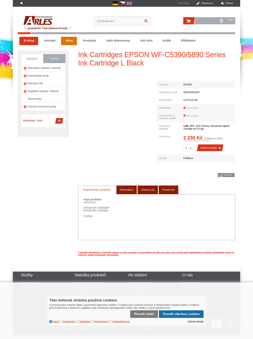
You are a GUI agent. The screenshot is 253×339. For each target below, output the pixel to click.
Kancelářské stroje (38, 75)
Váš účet (146, 40)
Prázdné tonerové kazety (42, 106)
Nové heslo (183, 3)
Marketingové (101, 321)
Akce (69, 40)
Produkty (89, 40)
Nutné (56, 321)
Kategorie (32, 58)
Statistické (84, 321)
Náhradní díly (35, 83)
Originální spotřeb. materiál (43, 91)
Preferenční (69, 321)
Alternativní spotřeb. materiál (44, 67)
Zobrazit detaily (196, 321)
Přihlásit (229, 3)
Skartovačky (35, 98)
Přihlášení (188, 40)
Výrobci (54, 58)
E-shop (29, 40)
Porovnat (228, 175)
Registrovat (207, 3)
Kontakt (50, 40)
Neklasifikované (121, 321)
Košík (167, 40)
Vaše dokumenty (118, 40)
